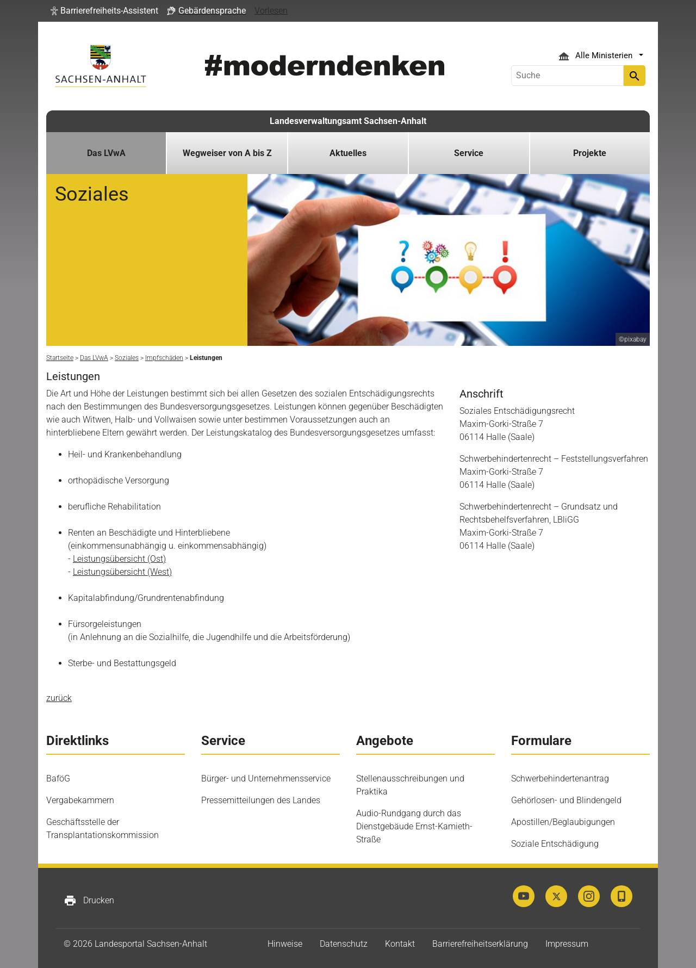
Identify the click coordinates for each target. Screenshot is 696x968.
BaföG (58, 778)
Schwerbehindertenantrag (560, 778)
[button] (104, 10)
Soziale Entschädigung (555, 844)
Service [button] (468, 153)
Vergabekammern (80, 800)
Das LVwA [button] (106, 153)
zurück (59, 698)
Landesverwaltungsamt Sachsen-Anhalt (348, 121)
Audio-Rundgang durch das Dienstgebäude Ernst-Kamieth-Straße (414, 826)
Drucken (89, 900)
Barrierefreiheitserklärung (480, 944)
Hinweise (285, 944)
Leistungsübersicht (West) (122, 572)
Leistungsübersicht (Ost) (119, 559)
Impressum (566, 944)
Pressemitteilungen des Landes (260, 800)
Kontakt (400, 944)
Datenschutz (344, 944)
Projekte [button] (589, 153)
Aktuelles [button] (348, 153)
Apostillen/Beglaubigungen (563, 822)
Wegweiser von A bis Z (227, 153)
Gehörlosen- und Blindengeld (566, 800)
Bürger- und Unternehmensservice (266, 778)
